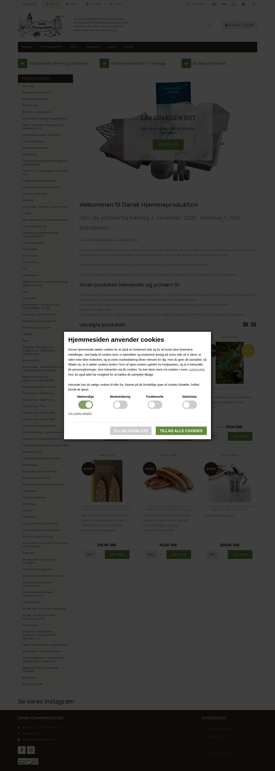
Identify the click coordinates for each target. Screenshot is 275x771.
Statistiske (189, 396)
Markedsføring (120, 396)
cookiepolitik (196, 369)
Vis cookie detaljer (80, 413)
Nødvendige (85, 396)
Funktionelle (154, 396)
